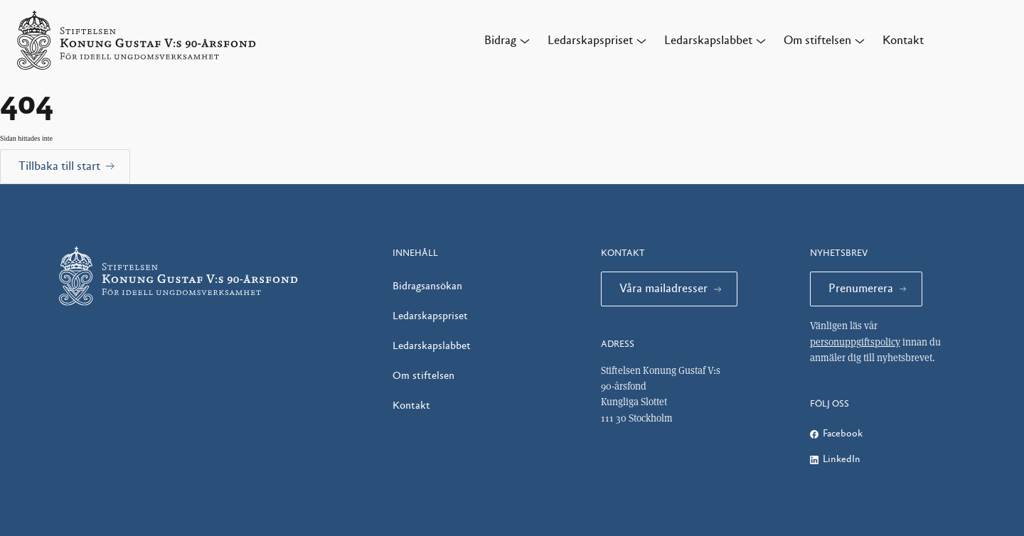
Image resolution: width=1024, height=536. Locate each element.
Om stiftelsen (817, 40)
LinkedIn (841, 459)
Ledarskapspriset (590, 40)
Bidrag (500, 40)
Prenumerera (860, 288)
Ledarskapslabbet (708, 40)
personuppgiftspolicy (855, 342)
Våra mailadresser (663, 288)
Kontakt (903, 40)
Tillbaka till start (59, 166)
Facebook (843, 433)
